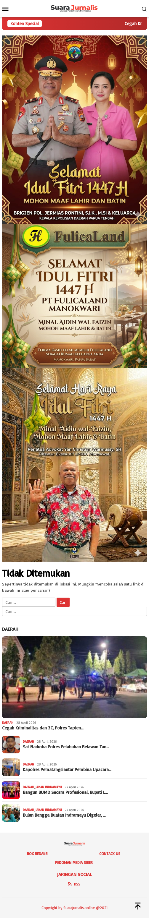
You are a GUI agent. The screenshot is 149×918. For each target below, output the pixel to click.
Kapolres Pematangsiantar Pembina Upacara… (67, 769)
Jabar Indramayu (49, 787)
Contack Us (109, 853)
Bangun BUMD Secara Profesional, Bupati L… (65, 792)
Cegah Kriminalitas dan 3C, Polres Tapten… (43, 728)
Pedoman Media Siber (74, 862)
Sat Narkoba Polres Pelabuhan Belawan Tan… (66, 747)
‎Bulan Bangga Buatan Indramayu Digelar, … (64, 815)
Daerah (10, 629)
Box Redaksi (37, 853)
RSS (73, 884)
